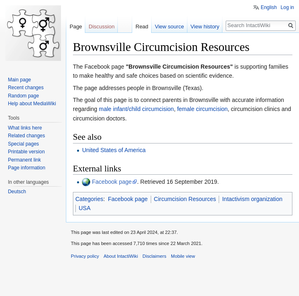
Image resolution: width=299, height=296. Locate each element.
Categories (89, 199)
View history (205, 26)
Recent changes (26, 87)
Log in (287, 7)
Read (141, 26)
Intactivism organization (252, 199)
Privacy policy (85, 256)
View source (169, 26)
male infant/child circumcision (136, 109)
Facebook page (112, 181)
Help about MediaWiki (32, 103)
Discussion (101, 26)
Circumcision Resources (185, 199)
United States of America (113, 150)
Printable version (26, 152)
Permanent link (24, 160)
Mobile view (183, 256)
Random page (23, 96)
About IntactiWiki (121, 256)
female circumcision (202, 109)
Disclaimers (154, 256)
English (269, 7)
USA (85, 208)
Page (76, 26)
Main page (19, 80)
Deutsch (17, 191)
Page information (26, 168)
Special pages (23, 144)
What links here (25, 128)
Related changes (26, 136)
